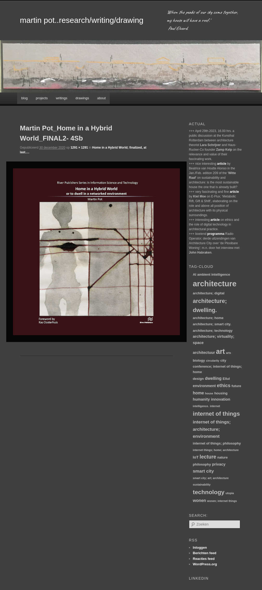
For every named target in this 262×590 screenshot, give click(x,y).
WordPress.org (205, 564)
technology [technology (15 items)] (209, 492)
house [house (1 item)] (209, 393)
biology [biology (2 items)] (199, 360)
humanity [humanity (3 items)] (201, 399)
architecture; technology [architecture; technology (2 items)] (213, 331)
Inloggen (200, 547)
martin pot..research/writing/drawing (81, 20)
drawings (82, 98)
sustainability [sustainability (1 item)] (202, 484)
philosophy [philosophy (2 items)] (202, 464)
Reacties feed (204, 559)
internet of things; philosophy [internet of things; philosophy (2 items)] (217, 443)
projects (42, 98)
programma (215, 234)
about (101, 98)
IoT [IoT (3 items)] (196, 457)
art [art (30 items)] (220, 351)
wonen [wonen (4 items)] (199, 500)
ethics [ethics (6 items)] (223, 385)
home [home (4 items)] (198, 392)
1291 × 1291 (79, 147)
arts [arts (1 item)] (228, 352)
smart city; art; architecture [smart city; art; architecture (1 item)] (211, 478)
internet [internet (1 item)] (215, 406)
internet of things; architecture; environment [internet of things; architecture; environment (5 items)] (212, 429)
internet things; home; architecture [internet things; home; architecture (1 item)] (216, 450)
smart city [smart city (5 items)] (203, 471)
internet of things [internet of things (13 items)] (216, 413)
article (221, 163)
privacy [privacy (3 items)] (219, 464)
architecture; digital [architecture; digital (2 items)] (209, 293)
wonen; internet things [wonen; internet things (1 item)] (222, 500)
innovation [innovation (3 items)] (220, 399)
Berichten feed (204, 553)
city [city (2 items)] (223, 360)
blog (24, 98)
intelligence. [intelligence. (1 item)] (201, 406)
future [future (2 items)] (236, 386)
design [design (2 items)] (198, 379)
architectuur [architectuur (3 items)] (204, 352)
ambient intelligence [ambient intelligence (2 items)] (213, 274)
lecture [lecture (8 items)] (208, 457)
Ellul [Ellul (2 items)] (226, 379)
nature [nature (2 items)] (222, 457)
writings (61, 98)
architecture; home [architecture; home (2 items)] (208, 318)
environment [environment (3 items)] (204, 386)
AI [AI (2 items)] (194, 274)
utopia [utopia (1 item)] (230, 493)
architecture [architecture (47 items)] (215, 283)
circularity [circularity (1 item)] (212, 360)
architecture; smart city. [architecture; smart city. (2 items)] (212, 324)
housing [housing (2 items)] (220, 393)
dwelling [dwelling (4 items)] (213, 378)
